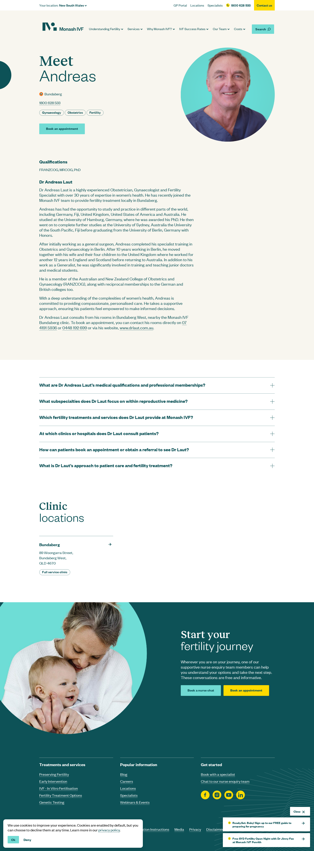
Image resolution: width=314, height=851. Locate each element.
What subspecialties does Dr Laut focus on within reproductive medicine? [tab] (113, 401)
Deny (27, 839)
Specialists (215, 5)
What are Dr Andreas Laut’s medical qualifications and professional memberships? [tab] (122, 385)
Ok (13, 839)
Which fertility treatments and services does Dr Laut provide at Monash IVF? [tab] (116, 417)
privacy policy (109, 829)
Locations (197, 5)
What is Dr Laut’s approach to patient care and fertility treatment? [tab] (105, 465)
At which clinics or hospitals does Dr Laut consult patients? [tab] (99, 433)
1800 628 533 (241, 5)
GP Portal (180, 5)
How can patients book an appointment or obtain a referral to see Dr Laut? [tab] (114, 449)
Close (299, 811)
